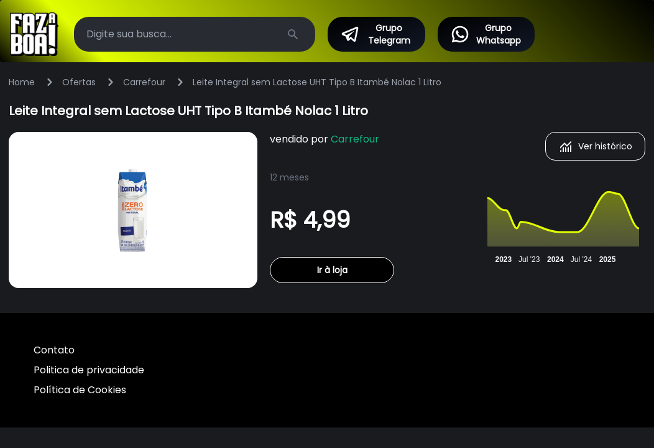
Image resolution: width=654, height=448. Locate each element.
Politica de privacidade (89, 370)
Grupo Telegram (375, 34)
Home (22, 82)
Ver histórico (595, 146)
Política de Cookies (80, 390)
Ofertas (79, 82)
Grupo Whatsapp (485, 34)
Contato (54, 350)
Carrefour (144, 82)
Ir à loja (332, 270)
